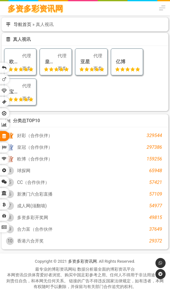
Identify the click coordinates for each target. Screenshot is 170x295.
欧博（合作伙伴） (14, 62)
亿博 (119, 62)
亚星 (84, 62)
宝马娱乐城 (14, 92)
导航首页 (22, 24)
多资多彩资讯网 (35, 8)
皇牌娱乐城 (50, 62)
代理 (26, 55)
